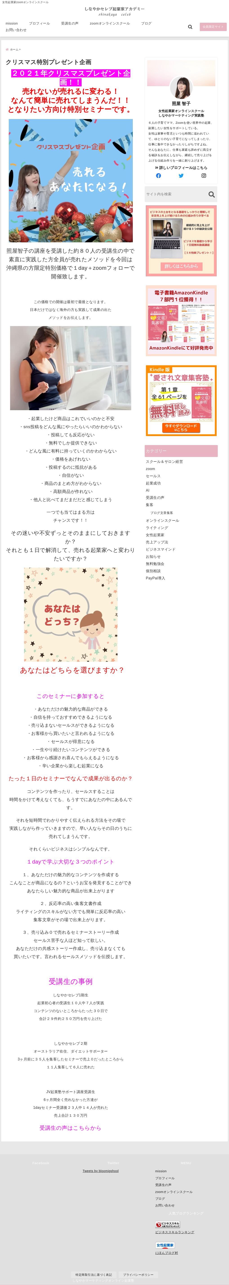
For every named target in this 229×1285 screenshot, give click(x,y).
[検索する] (212, 194)
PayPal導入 (155, 578)
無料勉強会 (155, 563)
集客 (149, 504)
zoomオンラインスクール (110, 25)
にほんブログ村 (166, 1252)
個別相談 (153, 571)
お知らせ (153, 556)
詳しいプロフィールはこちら (181, 167)
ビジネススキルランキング (174, 1232)
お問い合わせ (16, 32)
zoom (150, 468)
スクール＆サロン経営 (164, 461)
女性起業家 (155, 535)
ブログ (146, 25)
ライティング (157, 527)
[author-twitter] (181, 175)
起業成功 (153, 483)
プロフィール (39, 25)
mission (12, 25)
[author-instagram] (204, 175)
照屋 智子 (181, 103)
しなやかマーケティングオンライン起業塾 (103, 1280)
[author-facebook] (158, 175)
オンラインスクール (162, 520)
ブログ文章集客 (161, 512)
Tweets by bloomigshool (101, 1171)
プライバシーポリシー (138, 1274)
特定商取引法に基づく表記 (94, 1274)
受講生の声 (70, 25)
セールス (153, 476)
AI (147, 490)
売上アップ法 (157, 542)
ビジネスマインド (161, 549)
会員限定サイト (213, 28)
